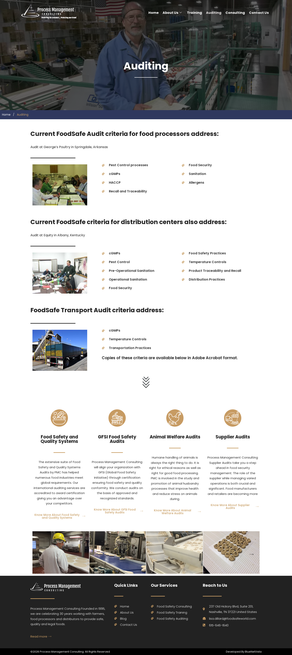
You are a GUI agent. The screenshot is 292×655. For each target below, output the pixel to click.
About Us (172, 12)
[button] (251, 554)
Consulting (235, 12)
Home (153, 12)
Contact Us (259, 12)
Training (194, 12)
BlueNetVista (253, 652)
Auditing (213, 12)
